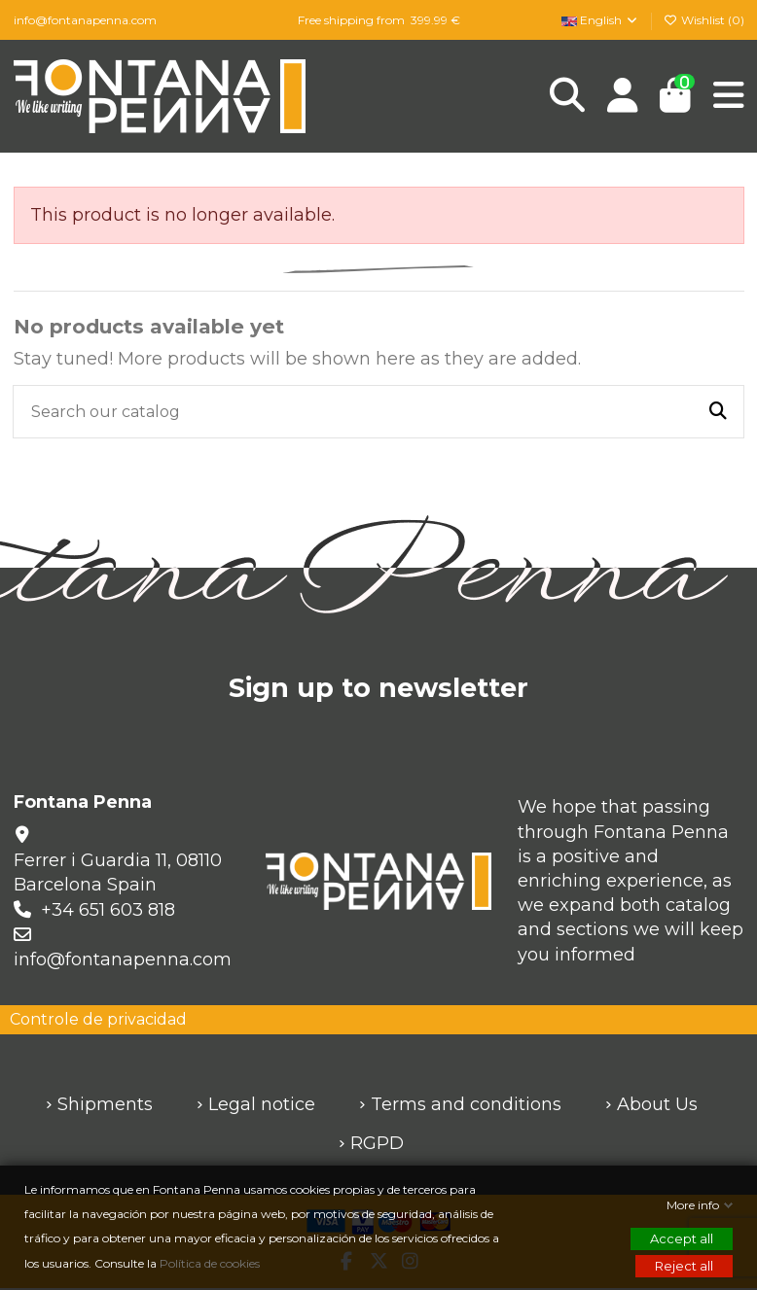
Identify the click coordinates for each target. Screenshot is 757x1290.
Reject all (684, 1265)
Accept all (681, 1238)
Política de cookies (211, 1263)
